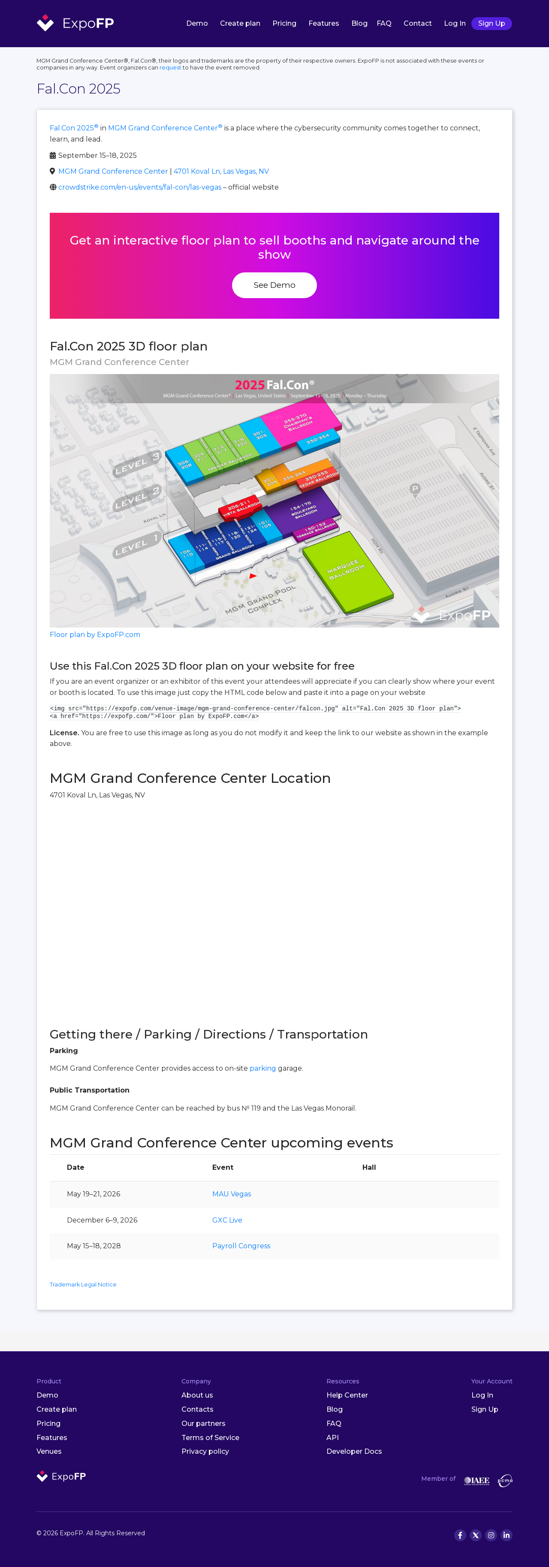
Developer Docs (354, 1451)
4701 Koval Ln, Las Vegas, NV (221, 171)
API (332, 1438)
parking (263, 1068)
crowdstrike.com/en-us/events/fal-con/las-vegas (139, 187)
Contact (418, 23)
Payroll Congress (241, 1246)
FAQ (384, 23)
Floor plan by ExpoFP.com (95, 635)
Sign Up (491, 23)
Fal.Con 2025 (74, 128)
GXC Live (227, 1220)
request (170, 67)
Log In (455, 23)
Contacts (197, 1409)
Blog (359, 23)
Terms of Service (210, 1438)
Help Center (347, 1395)
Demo (197, 23)
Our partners (203, 1423)
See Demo (274, 285)
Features (323, 23)
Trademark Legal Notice (83, 1284)
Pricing (284, 23)
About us (197, 1395)
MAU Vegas (231, 1194)
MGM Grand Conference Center (165, 128)
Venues (49, 1451)
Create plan (240, 23)
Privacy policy (205, 1451)
